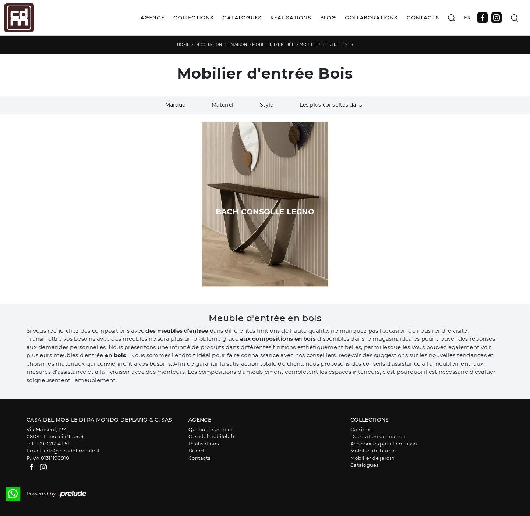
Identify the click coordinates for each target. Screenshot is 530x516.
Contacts (423, 17)
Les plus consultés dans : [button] (332, 104)
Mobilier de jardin (372, 458)
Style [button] (266, 104)
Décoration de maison (221, 44)
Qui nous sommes (210, 429)
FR (467, 17)
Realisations (203, 444)
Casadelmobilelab (211, 436)
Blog (328, 17)
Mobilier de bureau (374, 451)
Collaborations (371, 17)
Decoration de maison (378, 436)
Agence (153, 17)
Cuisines (360, 429)
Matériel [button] (222, 104)
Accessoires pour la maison (383, 444)
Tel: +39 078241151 (48, 444)
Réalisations (291, 17)
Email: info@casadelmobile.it (63, 451)
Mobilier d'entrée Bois (326, 44)
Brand (196, 451)
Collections (193, 17)
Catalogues (241, 17)
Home (183, 44)
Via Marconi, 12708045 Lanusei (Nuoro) (54, 433)
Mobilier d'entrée (273, 44)
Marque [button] (175, 104)
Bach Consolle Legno (265, 212)
